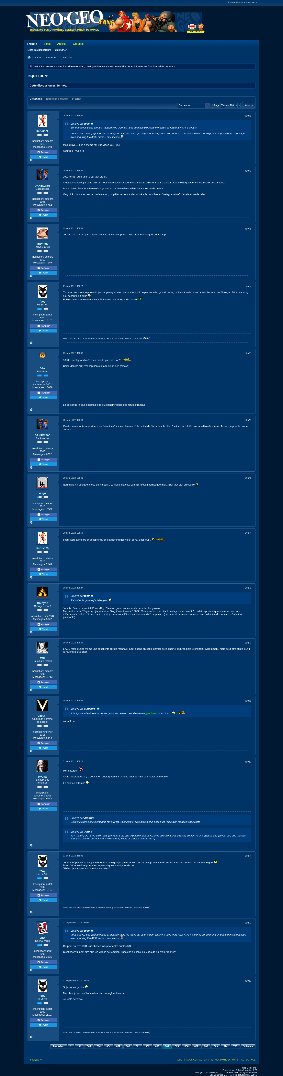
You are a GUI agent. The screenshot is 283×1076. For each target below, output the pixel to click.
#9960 (248, 980)
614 (99, 1046)
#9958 (248, 856)
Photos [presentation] (76, 99)
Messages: (39, 146)
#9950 (248, 353)
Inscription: (38, 140)
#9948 (248, 228)
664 (167, 1046)
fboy (42, 301)
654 (108, 1046)
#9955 (248, 643)
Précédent (58, 1046)
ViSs (42, 937)
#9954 (248, 588)
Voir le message (92, 124)
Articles (61, 43)
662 (147, 1046)
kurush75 (42, 130)
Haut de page (247, 1060)
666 (186, 1046)
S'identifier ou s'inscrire (242, 2)
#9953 (248, 533)
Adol (42, 368)
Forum (38, 57)
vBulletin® (239, 1070)
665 (177, 1046)
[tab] (36, 99)
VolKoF (42, 715)
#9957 (248, 761)
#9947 (248, 170)
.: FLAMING (66, 57)
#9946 (248, 116)
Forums (32, 44)
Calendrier (60, 50)
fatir (42, 658)
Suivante (248, 1046)
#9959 (248, 923)
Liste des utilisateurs (39, 50)
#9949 (248, 286)
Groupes (78, 43)
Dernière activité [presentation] (57, 99)
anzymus (42, 243)
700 (235, 1046)
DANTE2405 (42, 185)
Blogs (47, 43)
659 (118, 1046)
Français (36, 1059)
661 (138, 1046)
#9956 (248, 701)
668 (206, 1046)
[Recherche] (193, 105)
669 (216, 1046)
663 (157, 1046)
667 (196, 1046)
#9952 (248, 478)
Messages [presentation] (36, 99)
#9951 (248, 420)
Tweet (43, 157)
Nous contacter (197, 1060)
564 (89, 1046)
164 (79, 1046)
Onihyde (42, 603)
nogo (42, 493)
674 (226, 1046)
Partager (43, 152)
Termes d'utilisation (223, 1060)
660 (128, 1046)
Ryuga (42, 776)
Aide (179, 1060)
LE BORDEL (51, 57)
